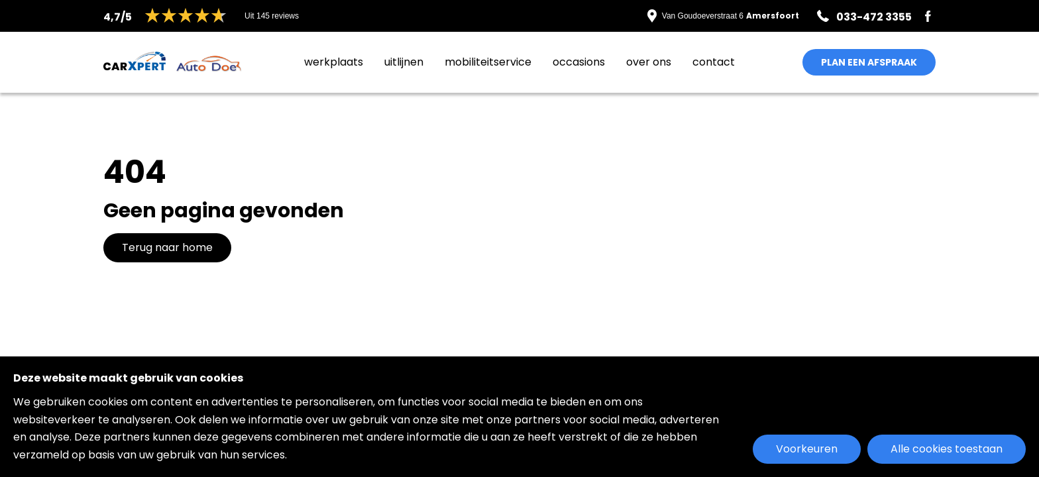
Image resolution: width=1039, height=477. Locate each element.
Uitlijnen (403, 62)
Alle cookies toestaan (947, 448)
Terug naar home (167, 247)
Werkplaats (333, 62)
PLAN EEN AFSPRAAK (869, 62)
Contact (713, 62)
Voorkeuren (807, 448)
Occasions (579, 62)
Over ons (648, 62)
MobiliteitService (488, 62)
